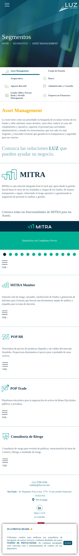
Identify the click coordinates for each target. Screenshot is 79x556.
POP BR (17, 337)
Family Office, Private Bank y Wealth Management (18, 95)
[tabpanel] (39, 241)
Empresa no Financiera (57, 95)
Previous (4, 241)
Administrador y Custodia (58, 86)
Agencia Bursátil (15, 86)
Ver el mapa (39, 499)
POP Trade (18, 388)
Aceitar (69, 543)
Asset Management (17, 71)
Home (5, 43)
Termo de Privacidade (21, 543)
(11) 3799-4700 (39, 482)
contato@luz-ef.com (39, 485)
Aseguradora (17, 78)
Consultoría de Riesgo (27, 437)
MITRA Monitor (22, 285)
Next (75, 241)
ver (5, 265)
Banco (48, 78)
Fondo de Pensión (56, 71)
